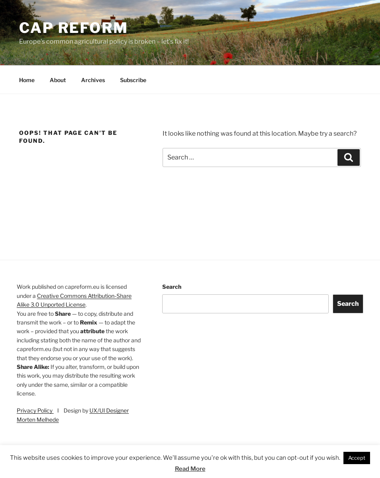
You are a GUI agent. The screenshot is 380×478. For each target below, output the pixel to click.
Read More (190, 468)
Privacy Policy (35, 410)
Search (171, 286)
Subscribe (133, 80)
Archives (93, 80)
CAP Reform (73, 27)
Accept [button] (356, 458)
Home (27, 80)
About (58, 80)
